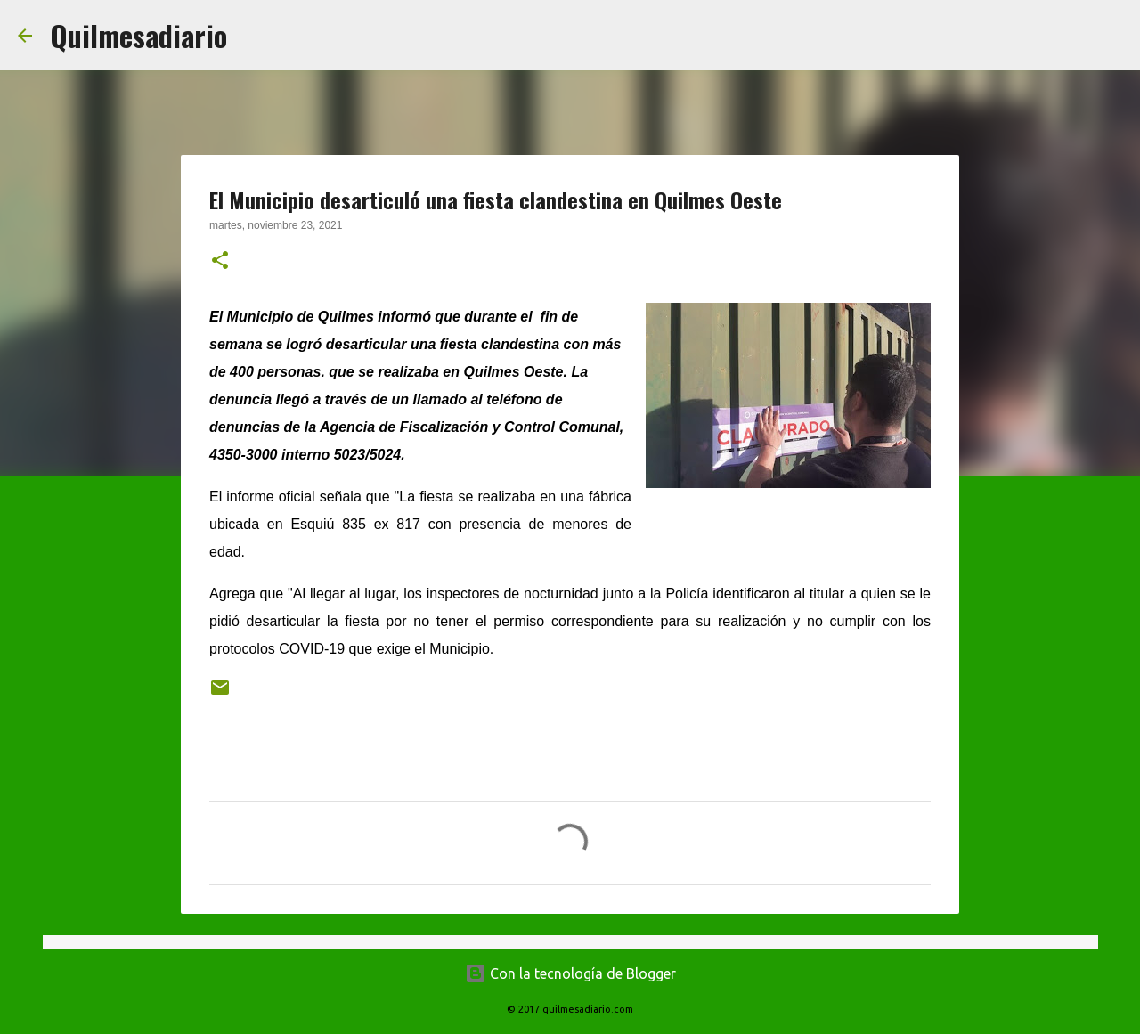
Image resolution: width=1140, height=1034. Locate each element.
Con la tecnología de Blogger (570, 973)
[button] (220, 261)
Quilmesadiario (138, 35)
